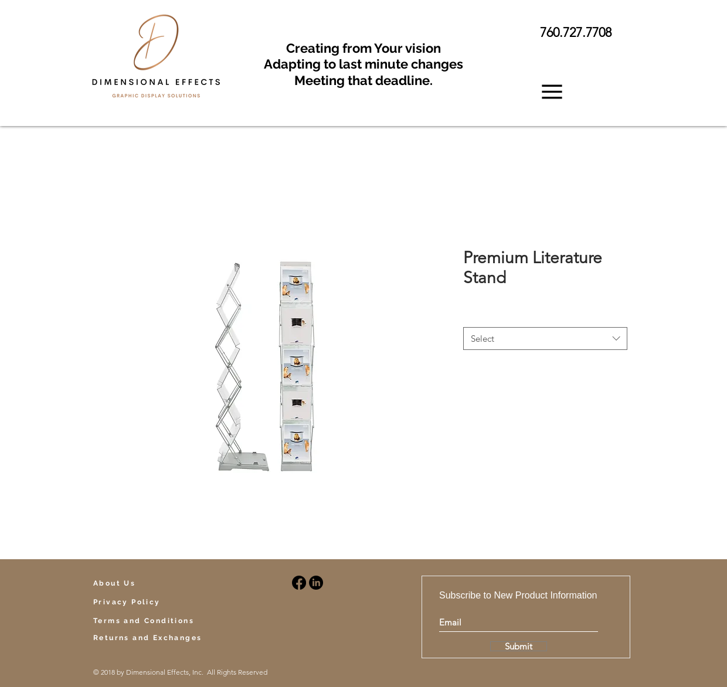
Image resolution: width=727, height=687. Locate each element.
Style (475, 316)
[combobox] (545, 338)
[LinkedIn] (316, 583)
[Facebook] (299, 583)
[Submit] (518, 646)
